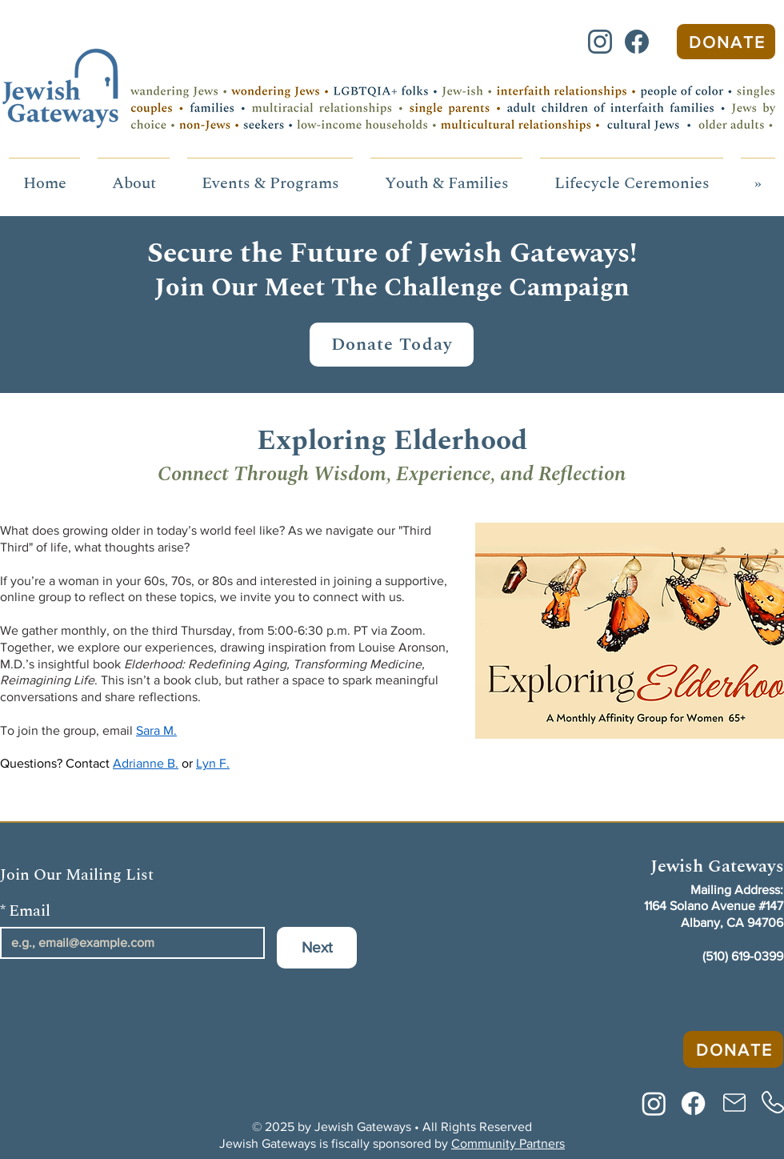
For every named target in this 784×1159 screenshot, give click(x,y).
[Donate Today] (392, 345)
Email (25, 910)
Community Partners (508, 1143)
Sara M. (156, 730)
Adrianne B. (145, 763)
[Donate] (726, 41)
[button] (133, 176)
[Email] (128, 942)
